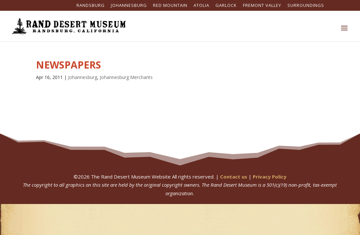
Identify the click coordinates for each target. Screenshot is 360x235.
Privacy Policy (269, 176)
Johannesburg (129, 5)
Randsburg (91, 5)
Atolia (201, 5)
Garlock (226, 5)
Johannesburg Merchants (126, 77)
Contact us (233, 176)
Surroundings (305, 5)
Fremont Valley (262, 5)
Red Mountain (170, 5)
